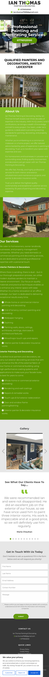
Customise (8, 673)
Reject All (21, 673)
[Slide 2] (13, 592)
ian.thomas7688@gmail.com (25, 12)
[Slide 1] (10, 592)
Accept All (34, 673)
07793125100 (25, 9)
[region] (21, 665)
